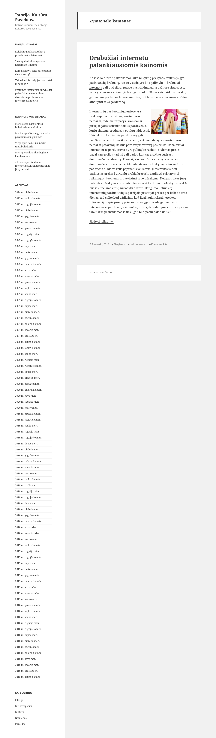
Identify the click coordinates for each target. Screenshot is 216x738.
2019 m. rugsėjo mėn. (27, 431)
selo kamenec (138, 244)
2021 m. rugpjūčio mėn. (28, 300)
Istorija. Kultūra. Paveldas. (31, 17)
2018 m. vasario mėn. (27, 533)
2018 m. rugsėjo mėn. (27, 491)
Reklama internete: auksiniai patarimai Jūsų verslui (32, 165)
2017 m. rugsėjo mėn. (27, 551)
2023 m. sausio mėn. (26, 222)
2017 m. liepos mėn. (26, 563)
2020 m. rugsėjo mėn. (27, 359)
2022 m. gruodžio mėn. (28, 228)
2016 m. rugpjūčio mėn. (28, 629)
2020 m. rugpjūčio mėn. (28, 365)
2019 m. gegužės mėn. (27, 455)
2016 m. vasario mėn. (27, 665)
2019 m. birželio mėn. (27, 449)
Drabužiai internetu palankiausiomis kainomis (128, 61)
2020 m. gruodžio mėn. (28, 342)
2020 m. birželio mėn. (27, 377)
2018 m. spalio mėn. (26, 485)
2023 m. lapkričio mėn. (28, 198)
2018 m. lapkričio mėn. (28, 479)
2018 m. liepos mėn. (26, 503)
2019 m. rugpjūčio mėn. (28, 437)
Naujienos (21, 718)
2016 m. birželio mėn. (27, 641)
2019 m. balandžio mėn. (28, 461)
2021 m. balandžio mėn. (28, 324)
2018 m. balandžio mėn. (28, 521)
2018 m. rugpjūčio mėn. (28, 497)
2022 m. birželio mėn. (27, 252)
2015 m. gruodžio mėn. (28, 676)
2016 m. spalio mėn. (26, 617)
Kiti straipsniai (23, 706)
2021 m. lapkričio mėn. (28, 288)
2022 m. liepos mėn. (26, 246)
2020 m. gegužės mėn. (27, 383)
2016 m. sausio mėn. (26, 670)
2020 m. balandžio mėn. (28, 389)
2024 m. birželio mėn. (27, 192)
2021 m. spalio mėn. (26, 294)
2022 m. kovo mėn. (25, 270)
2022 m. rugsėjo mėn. (27, 234)
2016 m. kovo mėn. (25, 659)
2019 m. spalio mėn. (26, 425)
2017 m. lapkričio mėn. (28, 545)
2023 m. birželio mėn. (27, 210)
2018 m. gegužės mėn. (27, 515)
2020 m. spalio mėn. (26, 353)
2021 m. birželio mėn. (27, 312)
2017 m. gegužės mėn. (27, 575)
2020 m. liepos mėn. (26, 371)
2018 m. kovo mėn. (25, 527)
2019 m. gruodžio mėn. (28, 413)
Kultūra (19, 712)
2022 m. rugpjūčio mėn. (28, 240)
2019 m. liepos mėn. (26, 443)
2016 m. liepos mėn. (26, 635)
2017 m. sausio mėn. (26, 599)
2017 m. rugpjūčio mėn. (28, 557)
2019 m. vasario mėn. (27, 467)
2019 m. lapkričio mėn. (28, 419)
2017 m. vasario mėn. (27, 593)
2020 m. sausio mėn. (26, 407)
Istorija (19, 700)
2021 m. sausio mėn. (26, 336)
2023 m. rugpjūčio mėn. (28, 204)
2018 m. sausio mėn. (26, 539)
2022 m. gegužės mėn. (27, 258)
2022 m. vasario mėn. (27, 276)
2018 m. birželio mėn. (27, 509)
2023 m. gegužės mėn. (27, 216)
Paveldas (20, 724)
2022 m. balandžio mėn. (28, 264)
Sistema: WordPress (100, 272)
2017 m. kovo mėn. (25, 587)
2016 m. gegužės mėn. (27, 647)
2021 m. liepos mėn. (26, 306)
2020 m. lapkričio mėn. (28, 347)
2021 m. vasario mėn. (27, 330)
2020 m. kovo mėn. (25, 395)
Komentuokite (159, 244)
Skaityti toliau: (101, 221)
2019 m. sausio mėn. (26, 473)
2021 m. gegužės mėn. (27, 318)
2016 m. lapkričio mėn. (28, 611)
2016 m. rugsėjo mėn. (27, 623)
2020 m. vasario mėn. (27, 401)
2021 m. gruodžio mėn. (28, 282)
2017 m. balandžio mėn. (28, 581)
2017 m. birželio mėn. (27, 569)
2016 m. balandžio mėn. (28, 653)
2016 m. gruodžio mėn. (28, 605)
